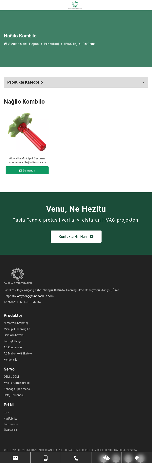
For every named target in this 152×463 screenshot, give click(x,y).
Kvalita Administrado (17, 382)
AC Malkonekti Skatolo (18, 353)
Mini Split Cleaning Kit (17, 329)
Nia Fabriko (10, 418)
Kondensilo (10, 359)
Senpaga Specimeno (17, 389)
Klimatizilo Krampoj (16, 323)
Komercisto (11, 424)
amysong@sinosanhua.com (35, 296)
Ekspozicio (10, 429)
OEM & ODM (11, 376)
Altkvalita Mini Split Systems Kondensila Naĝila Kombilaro (27, 160)
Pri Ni (7, 413)
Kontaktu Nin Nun (76, 236)
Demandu (27, 170)
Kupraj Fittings (12, 341)
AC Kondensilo (13, 347)
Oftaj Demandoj (14, 395)
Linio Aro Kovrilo (14, 335)
